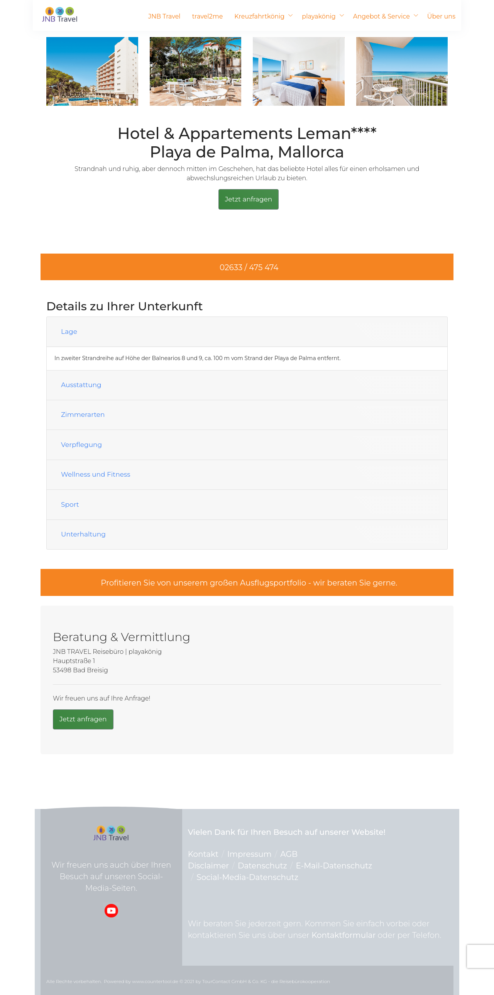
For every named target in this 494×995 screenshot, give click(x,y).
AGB (289, 854)
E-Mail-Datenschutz (334, 865)
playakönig (318, 16)
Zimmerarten (83, 414)
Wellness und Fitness (95, 474)
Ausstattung (81, 385)
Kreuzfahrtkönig (259, 16)
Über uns (441, 16)
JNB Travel (164, 16)
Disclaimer (208, 865)
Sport (70, 504)
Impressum (249, 854)
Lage (69, 331)
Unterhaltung (83, 534)
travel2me (207, 16)
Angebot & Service (381, 16)
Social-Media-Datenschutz (247, 877)
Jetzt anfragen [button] (248, 199)
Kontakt (203, 854)
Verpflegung (81, 444)
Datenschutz (262, 865)
